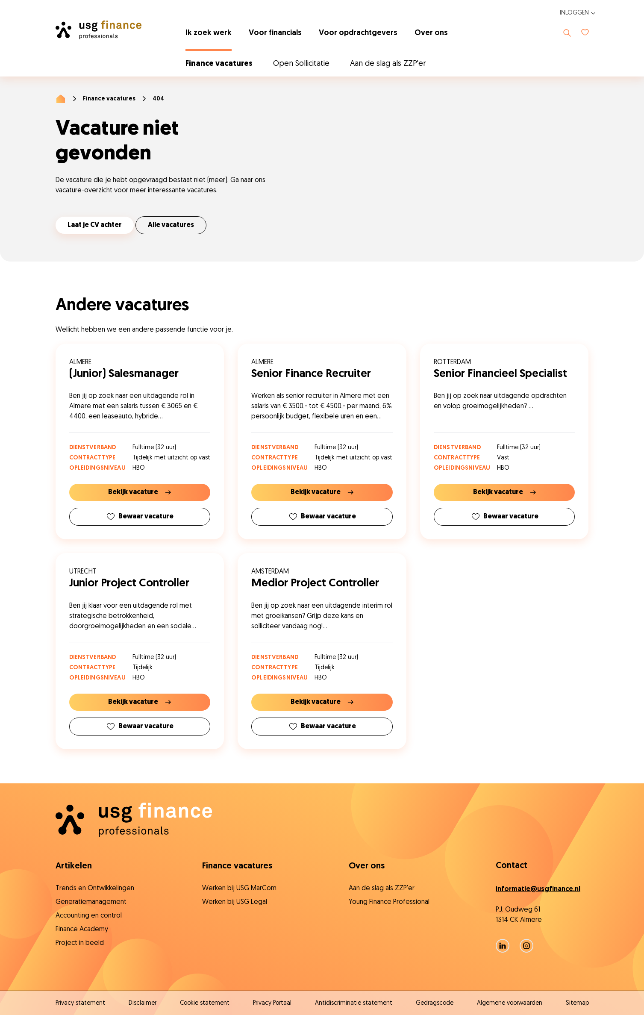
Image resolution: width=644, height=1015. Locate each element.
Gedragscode (434, 1003)
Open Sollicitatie (301, 64)
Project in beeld (80, 943)
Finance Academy (82, 929)
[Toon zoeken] (567, 33)
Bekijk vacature (139, 492)
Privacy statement (80, 1003)
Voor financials (275, 33)
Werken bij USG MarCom (239, 888)
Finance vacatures (219, 64)
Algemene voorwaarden (509, 1003)
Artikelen (74, 866)
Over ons (431, 33)
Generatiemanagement (91, 902)
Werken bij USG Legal (234, 902)
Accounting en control (89, 915)
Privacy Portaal (272, 1003)
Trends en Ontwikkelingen (95, 888)
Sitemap (577, 1003)
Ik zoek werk (208, 33)
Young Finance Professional (389, 902)
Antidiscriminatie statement (353, 1003)
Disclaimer (142, 1003)
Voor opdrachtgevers (358, 33)
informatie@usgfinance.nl (538, 889)
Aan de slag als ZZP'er (388, 64)
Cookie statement (204, 1003)
